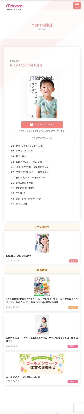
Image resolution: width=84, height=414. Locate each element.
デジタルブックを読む (44, 125)
